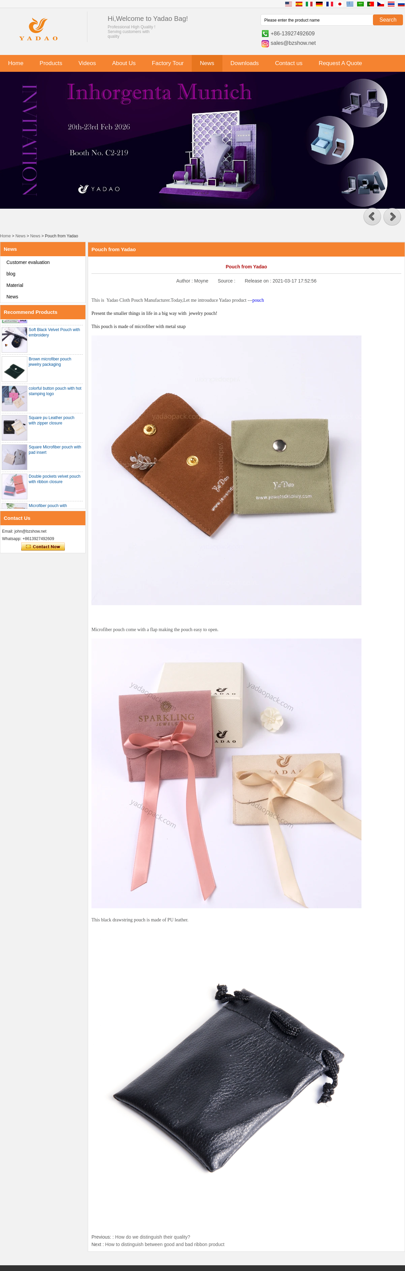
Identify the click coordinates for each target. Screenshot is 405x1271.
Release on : (259, 281)
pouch (258, 300)
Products (50, 63)
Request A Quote (340, 63)
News (207, 63)
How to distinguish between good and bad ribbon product (164, 1244)
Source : (227, 281)
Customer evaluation (28, 262)
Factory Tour (168, 63)
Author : (185, 281)
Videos (87, 63)
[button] (372, 217)
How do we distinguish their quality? (152, 1237)
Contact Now (43, 546)
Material (14, 285)
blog (10, 273)
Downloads (245, 63)
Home (15, 63)
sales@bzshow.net (293, 43)
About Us (124, 63)
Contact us (288, 63)
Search (388, 20)
